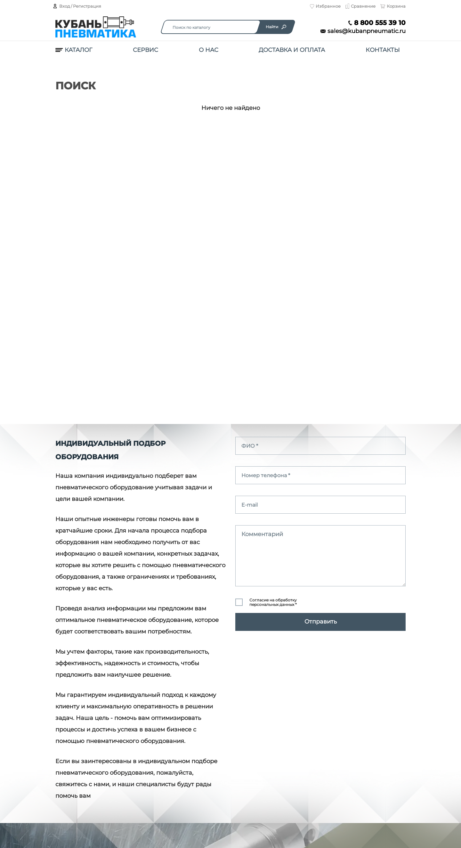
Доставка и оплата (292, 49)
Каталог (73, 49)
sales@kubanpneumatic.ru (363, 31)
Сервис (145, 49)
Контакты (383, 49)
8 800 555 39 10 (377, 23)
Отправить (320, 621)
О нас (208, 49)
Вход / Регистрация (77, 6)
